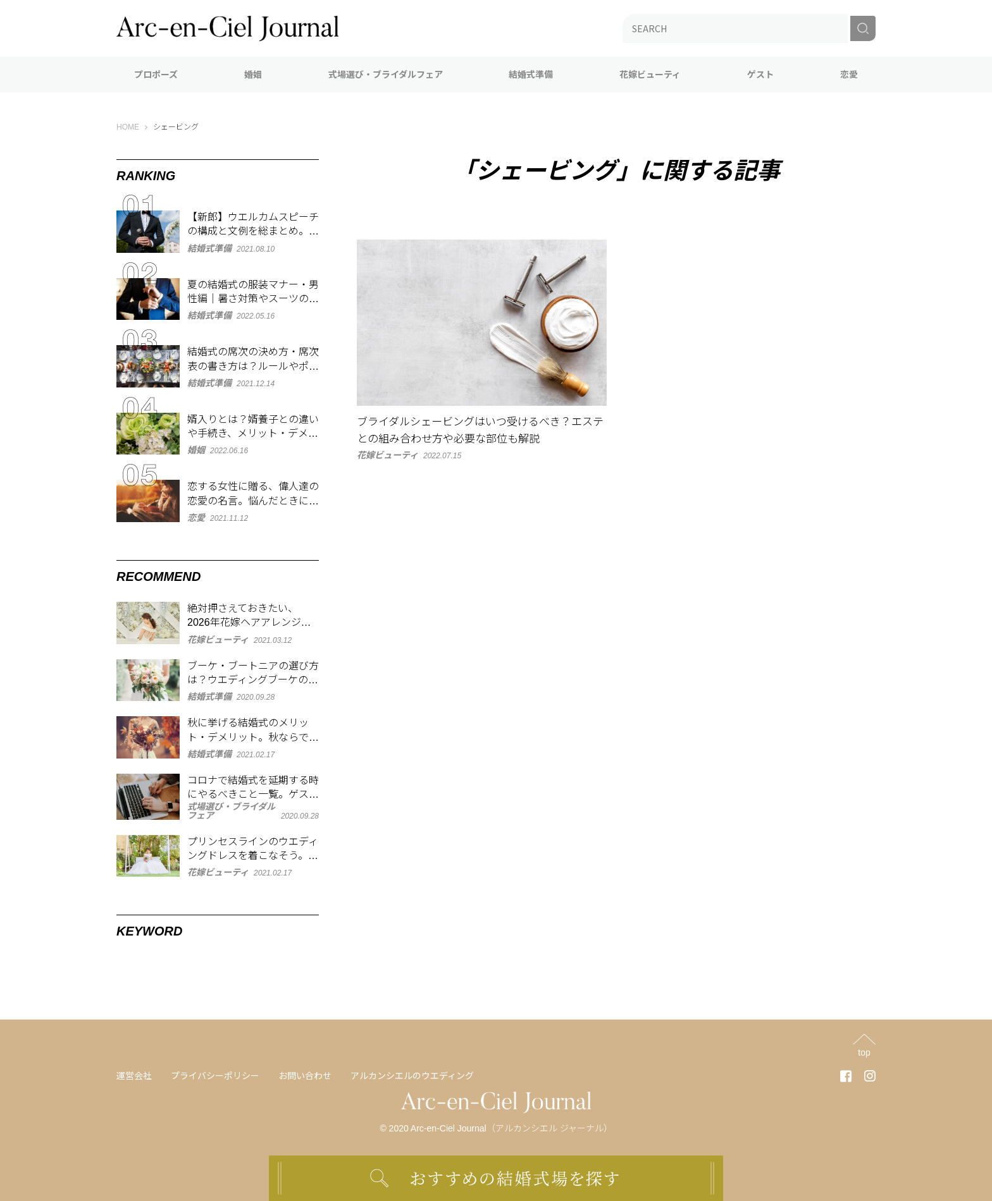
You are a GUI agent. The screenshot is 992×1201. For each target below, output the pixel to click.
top (864, 1052)
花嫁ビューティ (650, 75)
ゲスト (760, 75)
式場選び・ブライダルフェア (385, 75)
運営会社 (134, 1076)
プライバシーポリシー (215, 1076)
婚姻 (253, 75)
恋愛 (849, 75)
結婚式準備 (531, 75)
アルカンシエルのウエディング (412, 1076)
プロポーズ (156, 75)
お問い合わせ (305, 1076)
